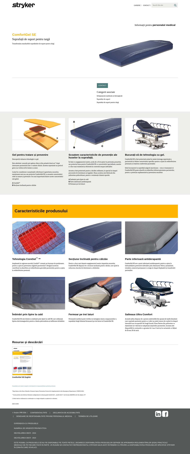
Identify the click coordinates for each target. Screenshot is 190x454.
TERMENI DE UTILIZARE (88, 416)
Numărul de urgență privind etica (30, 428)
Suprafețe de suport (103, 99)
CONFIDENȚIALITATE (38, 413)
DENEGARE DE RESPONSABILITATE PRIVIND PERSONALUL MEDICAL (44, 416)
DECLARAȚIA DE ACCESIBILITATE (66, 413)
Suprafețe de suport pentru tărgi (108, 102)
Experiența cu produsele (26, 423)
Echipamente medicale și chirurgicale (110, 96)
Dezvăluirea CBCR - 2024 (25, 433)
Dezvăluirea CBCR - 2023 (25, 438)
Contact (102, 85)
